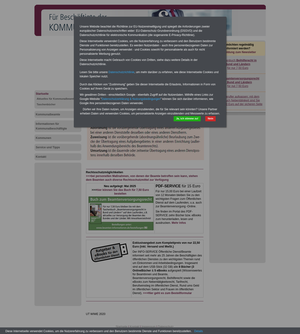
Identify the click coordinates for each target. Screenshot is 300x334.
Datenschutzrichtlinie (122, 72)
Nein (210, 118)
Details (198, 331)
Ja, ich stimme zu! (187, 118)
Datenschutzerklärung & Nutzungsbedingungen (131, 99)
